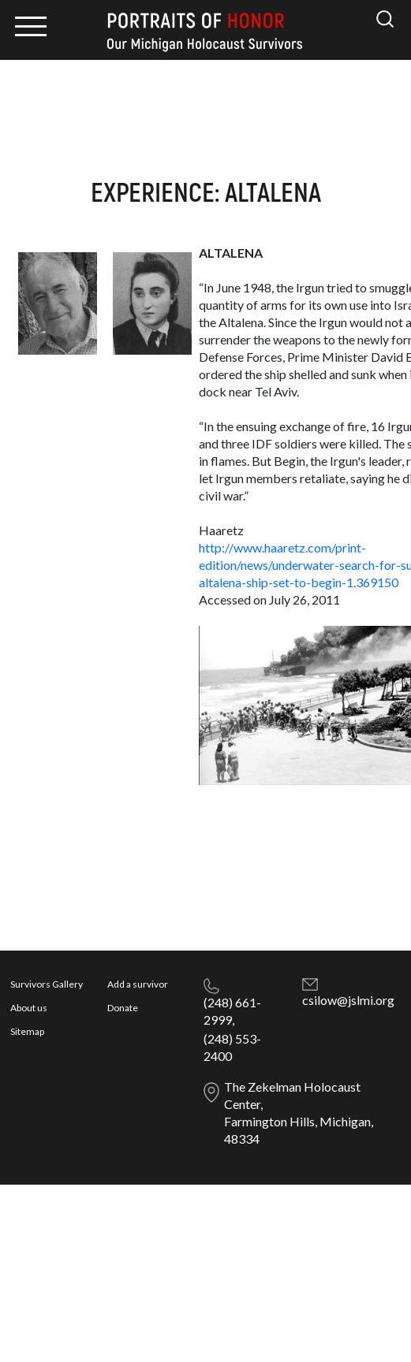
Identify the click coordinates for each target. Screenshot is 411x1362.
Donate (122, 1008)
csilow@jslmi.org (348, 999)
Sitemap (27, 1031)
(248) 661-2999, (232, 1011)
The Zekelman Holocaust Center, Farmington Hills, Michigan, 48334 (298, 1112)
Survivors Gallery (46, 984)
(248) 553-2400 (232, 1047)
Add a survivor (137, 984)
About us (28, 1008)
